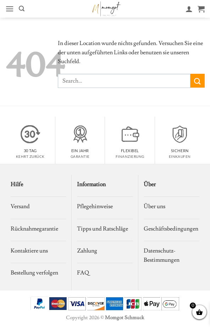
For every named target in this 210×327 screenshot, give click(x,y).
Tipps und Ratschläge (102, 228)
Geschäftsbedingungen (171, 228)
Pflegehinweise (95, 206)
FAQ (83, 272)
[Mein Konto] (189, 9)
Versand (20, 206)
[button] (9, 8)
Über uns (154, 206)
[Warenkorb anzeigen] (201, 9)
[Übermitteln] (197, 81)
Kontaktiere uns (29, 250)
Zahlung (87, 250)
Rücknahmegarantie (34, 228)
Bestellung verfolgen (34, 272)
